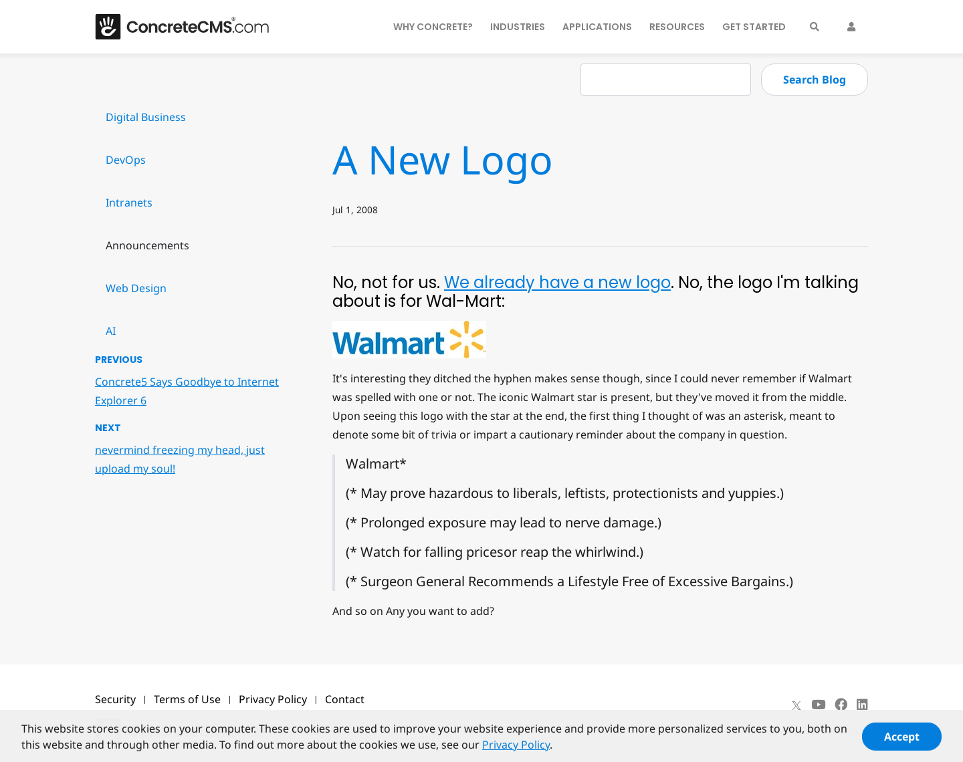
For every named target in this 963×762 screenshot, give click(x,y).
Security (115, 699)
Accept (902, 742)
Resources (677, 26)
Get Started (754, 26)
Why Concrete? (433, 26)
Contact (344, 699)
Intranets (129, 202)
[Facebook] (841, 704)
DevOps (126, 159)
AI (111, 331)
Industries (517, 26)
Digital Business (146, 117)
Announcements (147, 245)
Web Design (136, 288)
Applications (597, 26)
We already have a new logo (557, 282)
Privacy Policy (273, 699)
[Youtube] (818, 704)
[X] (796, 704)
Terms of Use (187, 699)
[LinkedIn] (862, 704)
